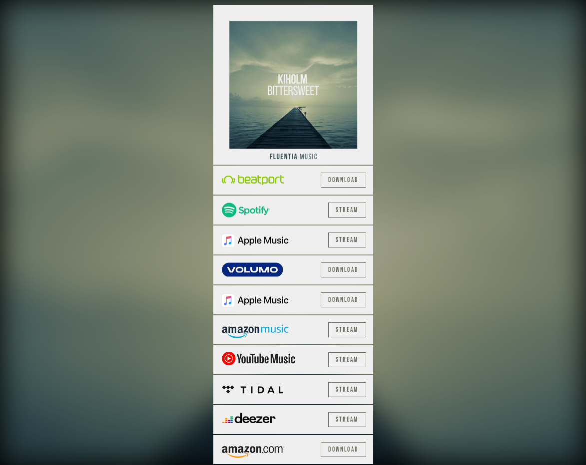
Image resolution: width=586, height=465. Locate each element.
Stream (347, 210)
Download (343, 180)
